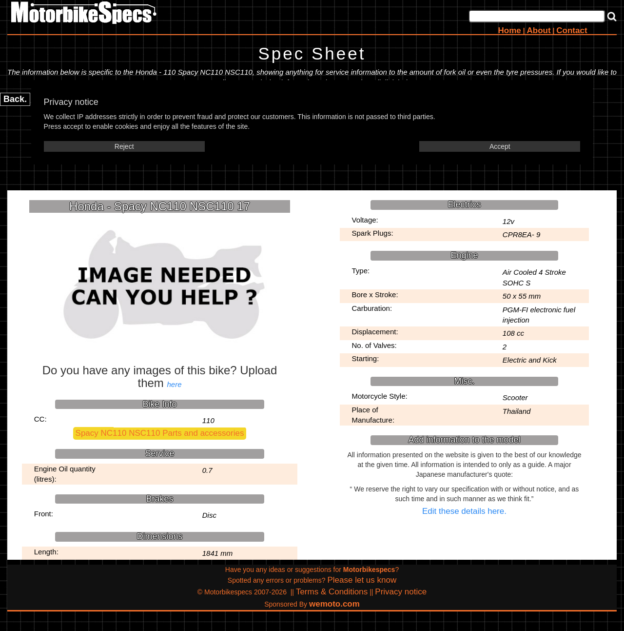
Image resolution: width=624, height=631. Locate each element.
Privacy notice (401, 591)
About (538, 30)
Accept (499, 146)
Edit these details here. (464, 511)
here (174, 384)
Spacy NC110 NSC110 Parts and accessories (160, 433)
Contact (571, 30)
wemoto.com (334, 604)
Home (509, 30)
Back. (15, 99)
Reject (124, 146)
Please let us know (361, 580)
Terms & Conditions (332, 591)
